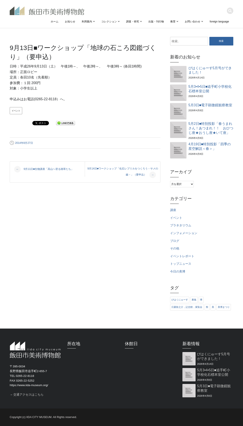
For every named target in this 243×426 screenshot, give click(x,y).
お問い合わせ (192, 21)
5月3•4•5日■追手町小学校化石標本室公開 (210, 89)
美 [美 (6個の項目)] (213, 307)
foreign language (219, 21)
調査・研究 (132, 21)
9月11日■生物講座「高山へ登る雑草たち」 (44, 169)
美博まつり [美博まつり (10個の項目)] (224, 307)
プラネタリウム (180, 225)
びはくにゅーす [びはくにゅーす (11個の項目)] (179, 299)
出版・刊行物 (156, 21)
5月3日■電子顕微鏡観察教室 (210, 105)
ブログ (174, 241)
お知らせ (70, 21)
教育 (173, 21)
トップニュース (180, 263)
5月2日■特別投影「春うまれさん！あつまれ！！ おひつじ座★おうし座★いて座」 (210, 128)
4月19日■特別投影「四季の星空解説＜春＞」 (209, 146)
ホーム (54, 21)
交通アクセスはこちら (28, 394)
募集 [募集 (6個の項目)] (194, 299)
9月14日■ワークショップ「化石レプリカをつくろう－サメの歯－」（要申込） (123, 172)
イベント (16, 111)
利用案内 (87, 21)
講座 (173, 210)
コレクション (109, 21)
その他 (174, 248)
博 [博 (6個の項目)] (201, 299)
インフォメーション (183, 233)
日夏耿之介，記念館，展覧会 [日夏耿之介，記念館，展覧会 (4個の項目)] (186, 307)
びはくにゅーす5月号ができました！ (210, 70)
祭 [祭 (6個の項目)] (207, 307)
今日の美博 (177, 271)
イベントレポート (182, 256)
